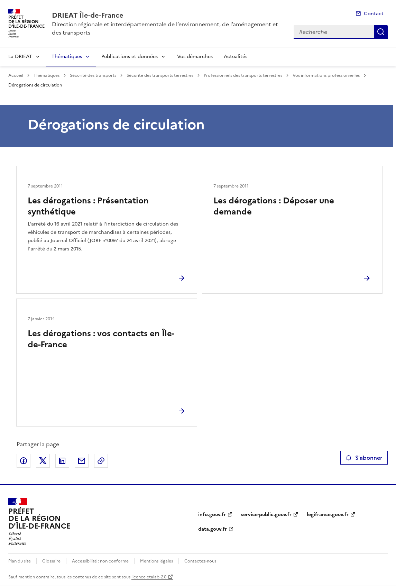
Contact (374, 13)
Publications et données (129, 56)
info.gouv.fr (212, 514)
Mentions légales (156, 561)
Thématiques (67, 56)
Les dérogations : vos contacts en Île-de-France (101, 339)
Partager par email (82, 461)
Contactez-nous (200, 561)
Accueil (15, 75)
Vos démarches (195, 56)
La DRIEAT (20, 56)
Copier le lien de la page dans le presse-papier (101, 461)
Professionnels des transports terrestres (243, 75)
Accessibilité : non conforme (100, 561)
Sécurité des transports (93, 75)
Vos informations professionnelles (326, 75)
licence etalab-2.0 (148, 577)
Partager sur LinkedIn (62, 461)
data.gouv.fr (212, 529)
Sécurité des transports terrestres (160, 75)
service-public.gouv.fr (266, 514)
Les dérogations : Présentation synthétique (88, 206)
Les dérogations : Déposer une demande (273, 206)
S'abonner (364, 458)
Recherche (381, 32)
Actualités (235, 56)
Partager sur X (43, 461)
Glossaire (51, 561)
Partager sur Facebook (23, 461)
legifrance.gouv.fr (328, 514)
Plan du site (19, 561)
